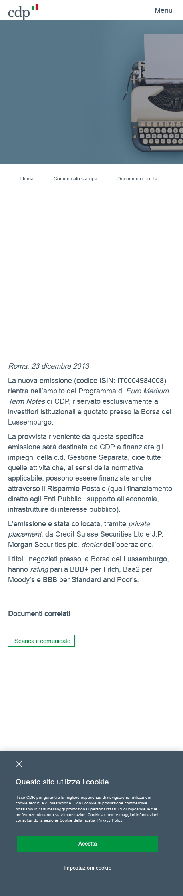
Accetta (87, 843)
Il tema (26, 179)
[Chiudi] (19, 764)
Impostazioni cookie (87, 867)
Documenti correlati (138, 179)
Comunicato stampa (75, 179)
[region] (91, 823)
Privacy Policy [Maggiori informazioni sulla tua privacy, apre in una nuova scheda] (110, 820)
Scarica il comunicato (42, 640)
